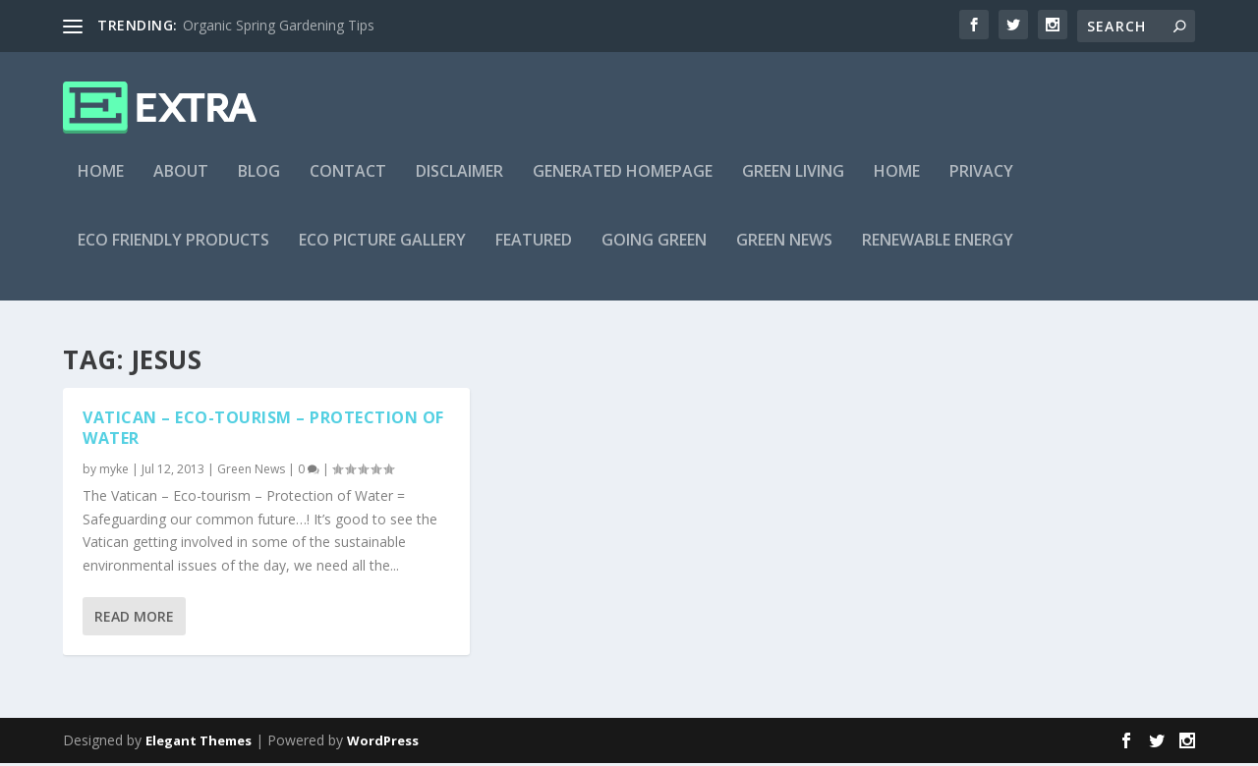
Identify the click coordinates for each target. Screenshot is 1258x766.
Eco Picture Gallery (382, 252)
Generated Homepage (623, 183)
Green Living (793, 183)
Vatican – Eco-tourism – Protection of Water (263, 431)
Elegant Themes (198, 743)
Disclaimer (459, 183)
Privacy (981, 183)
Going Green (654, 252)
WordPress (383, 743)
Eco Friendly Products (173, 252)
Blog (259, 183)
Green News (784, 252)
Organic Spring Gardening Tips (278, 25)
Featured (533, 252)
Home (101, 183)
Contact (348, 183)
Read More (134, 619)
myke (114, 472)
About (180, 183)
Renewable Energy (937, 252)
